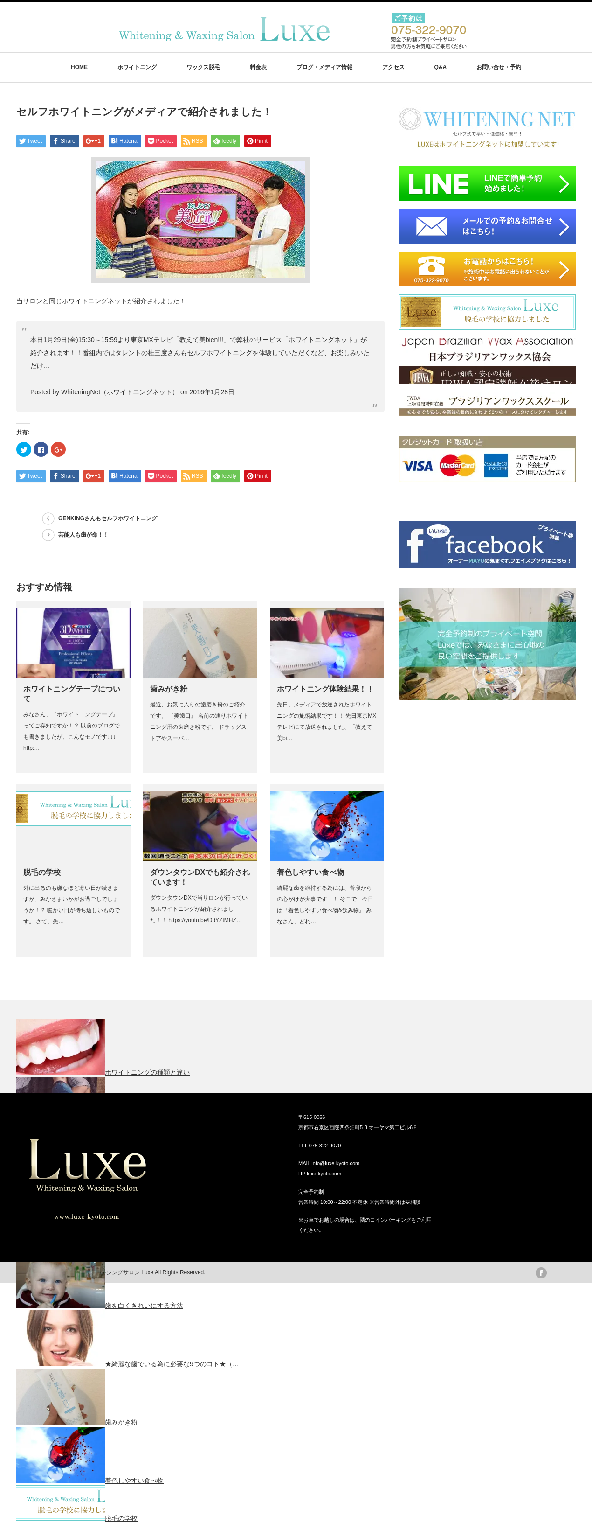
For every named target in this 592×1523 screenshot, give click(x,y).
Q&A (440, 67)
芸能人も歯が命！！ (83, 534)
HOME (79, 67)
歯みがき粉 (168, 689)
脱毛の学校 (42, 872)
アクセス (393, 67)
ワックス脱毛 (203, 67)
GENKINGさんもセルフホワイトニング (107, 518)
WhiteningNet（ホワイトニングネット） (120, 392)
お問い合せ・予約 (498, 67)
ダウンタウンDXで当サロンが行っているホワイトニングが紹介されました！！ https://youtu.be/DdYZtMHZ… (199, 908)
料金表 (258, 67)
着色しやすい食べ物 (310, 872)
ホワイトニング (137, 67)
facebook (541, 1272)
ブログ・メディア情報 (324, 67)
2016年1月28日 (212, 392)
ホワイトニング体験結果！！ (325, 689)
